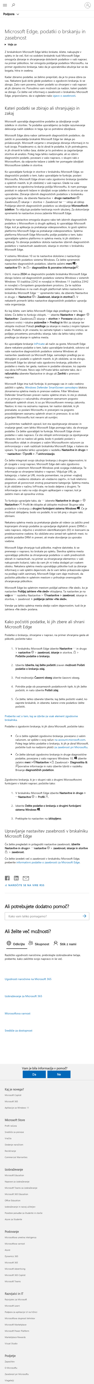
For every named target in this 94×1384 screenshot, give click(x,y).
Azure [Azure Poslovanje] (7, 1249)
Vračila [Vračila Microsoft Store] (8, 1138)
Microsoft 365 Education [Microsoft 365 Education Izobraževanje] (16, 1194)
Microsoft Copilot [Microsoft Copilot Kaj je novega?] (13, 1095)
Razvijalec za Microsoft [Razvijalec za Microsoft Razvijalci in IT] (16, 1299)
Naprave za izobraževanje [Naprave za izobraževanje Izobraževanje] (17, 1181)
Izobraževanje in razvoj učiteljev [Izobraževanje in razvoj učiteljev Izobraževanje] (20, 1206)
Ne (59, 1074)
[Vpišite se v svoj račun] (87, 5)
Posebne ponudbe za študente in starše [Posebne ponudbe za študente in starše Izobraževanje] (23, 1212)
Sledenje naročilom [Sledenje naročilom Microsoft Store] (14, 1144)
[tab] (16, 944)
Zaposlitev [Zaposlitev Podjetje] (10, 1361)
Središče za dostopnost (18, 1030)
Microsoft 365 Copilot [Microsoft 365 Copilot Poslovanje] (15, 1275)
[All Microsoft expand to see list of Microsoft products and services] (5, 5)
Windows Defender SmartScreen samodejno (51, 387)
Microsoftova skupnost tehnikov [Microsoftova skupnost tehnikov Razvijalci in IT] (20, 1318)
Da (34, 1074)
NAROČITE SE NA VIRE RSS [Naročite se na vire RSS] (26, 885)
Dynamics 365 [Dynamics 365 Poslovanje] (11, 1256)
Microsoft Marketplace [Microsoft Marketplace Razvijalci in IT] (15, 1324)
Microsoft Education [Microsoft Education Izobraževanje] (14, 1175)
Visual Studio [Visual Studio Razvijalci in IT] (11, 1343)
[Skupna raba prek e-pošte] (24, 877)
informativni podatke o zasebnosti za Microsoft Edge (48, 862)
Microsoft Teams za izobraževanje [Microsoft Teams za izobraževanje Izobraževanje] (21, 1187)
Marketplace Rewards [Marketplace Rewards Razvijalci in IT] (15, 1337)
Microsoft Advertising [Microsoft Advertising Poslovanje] (15, 1268)
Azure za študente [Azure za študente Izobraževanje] (13, 1219)
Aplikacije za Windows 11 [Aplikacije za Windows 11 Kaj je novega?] (17, 1107)
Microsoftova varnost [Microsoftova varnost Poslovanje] (15, 1243)
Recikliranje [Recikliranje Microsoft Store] (10, 1150)
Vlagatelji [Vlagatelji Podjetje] (9, 1380)
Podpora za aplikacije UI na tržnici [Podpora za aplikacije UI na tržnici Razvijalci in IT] (21, 1312)
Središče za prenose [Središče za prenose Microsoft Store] (14, 1132)
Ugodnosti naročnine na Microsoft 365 (28, 979)
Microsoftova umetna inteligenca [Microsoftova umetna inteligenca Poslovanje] (20, 1237)
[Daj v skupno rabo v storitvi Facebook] (7, 877)
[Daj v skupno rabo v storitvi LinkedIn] (14, 877)
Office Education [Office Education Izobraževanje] (12, 1200)
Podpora (9, 14)
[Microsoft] (46, 3)
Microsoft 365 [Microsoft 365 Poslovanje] (11, 1262)
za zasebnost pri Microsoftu (70, 747)
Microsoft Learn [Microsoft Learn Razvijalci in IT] (12, 1305)
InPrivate (39, 344)
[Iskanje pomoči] (13, 5)
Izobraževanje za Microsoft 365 (23, 996)
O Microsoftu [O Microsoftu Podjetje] (11, 1367)
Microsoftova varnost (17, 1013)
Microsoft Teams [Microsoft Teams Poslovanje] (13, 1281)
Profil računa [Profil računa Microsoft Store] (11, 1125)
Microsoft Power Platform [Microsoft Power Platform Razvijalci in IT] (17, 1330)
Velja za (12, 44)
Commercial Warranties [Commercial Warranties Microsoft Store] (16, 1157)
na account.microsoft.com (70, 740)
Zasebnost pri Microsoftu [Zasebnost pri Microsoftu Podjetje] (17, 1374)
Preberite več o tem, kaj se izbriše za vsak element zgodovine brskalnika (41, 718)
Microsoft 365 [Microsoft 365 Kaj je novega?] (11, 1101)
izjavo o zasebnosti (64, 95)
